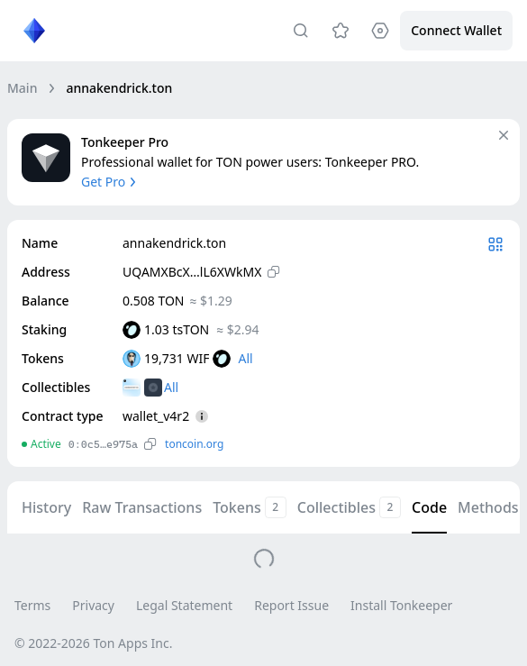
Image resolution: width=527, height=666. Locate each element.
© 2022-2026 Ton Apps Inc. (93, 643)
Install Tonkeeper (401, 605)
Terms (32, 605)
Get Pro (110, 181)
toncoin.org (194, 444)
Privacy (93, 605)
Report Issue (291, 605)
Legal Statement (184, 605)
